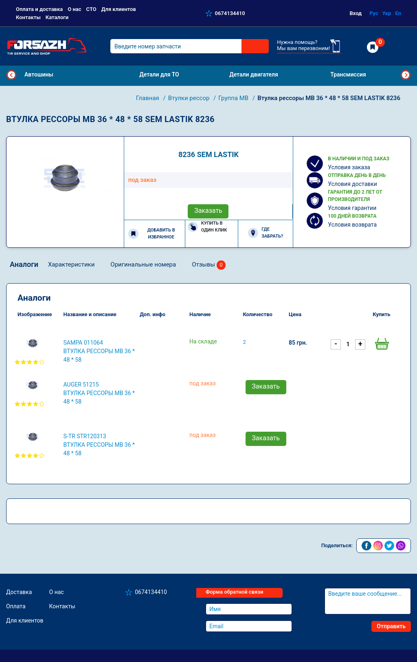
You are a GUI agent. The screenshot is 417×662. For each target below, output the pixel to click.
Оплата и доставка (39, 9)
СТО (91, 9)
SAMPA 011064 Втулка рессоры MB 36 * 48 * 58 (99, 351)
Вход (356, 13)
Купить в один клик (207, 227)
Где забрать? (265, 233)
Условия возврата (352, 224)
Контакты (28, 17)
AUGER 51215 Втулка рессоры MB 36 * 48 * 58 (99, 393)
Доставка (19, 592)
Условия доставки (352, 184)
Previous (11, 75)
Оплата (16, 606)
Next (406, 75)
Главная (148, 98)
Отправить (391, 626)
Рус (373, 13)
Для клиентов (118, 9)
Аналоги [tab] (24, 264)
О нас (74, 9)
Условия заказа (349, 167)
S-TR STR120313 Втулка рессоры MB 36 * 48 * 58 (99, 445)
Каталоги (57, 17)
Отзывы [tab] (209, 265)
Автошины (38, 74)
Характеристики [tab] (71, 264)
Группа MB (234, 98)
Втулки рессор (189, 98)
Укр (386, 13)
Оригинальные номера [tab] (143, 264)
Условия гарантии (352, 208)
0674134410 (230, 13)
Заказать (208, 210)
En (398, 13)
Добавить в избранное (151, 233)
